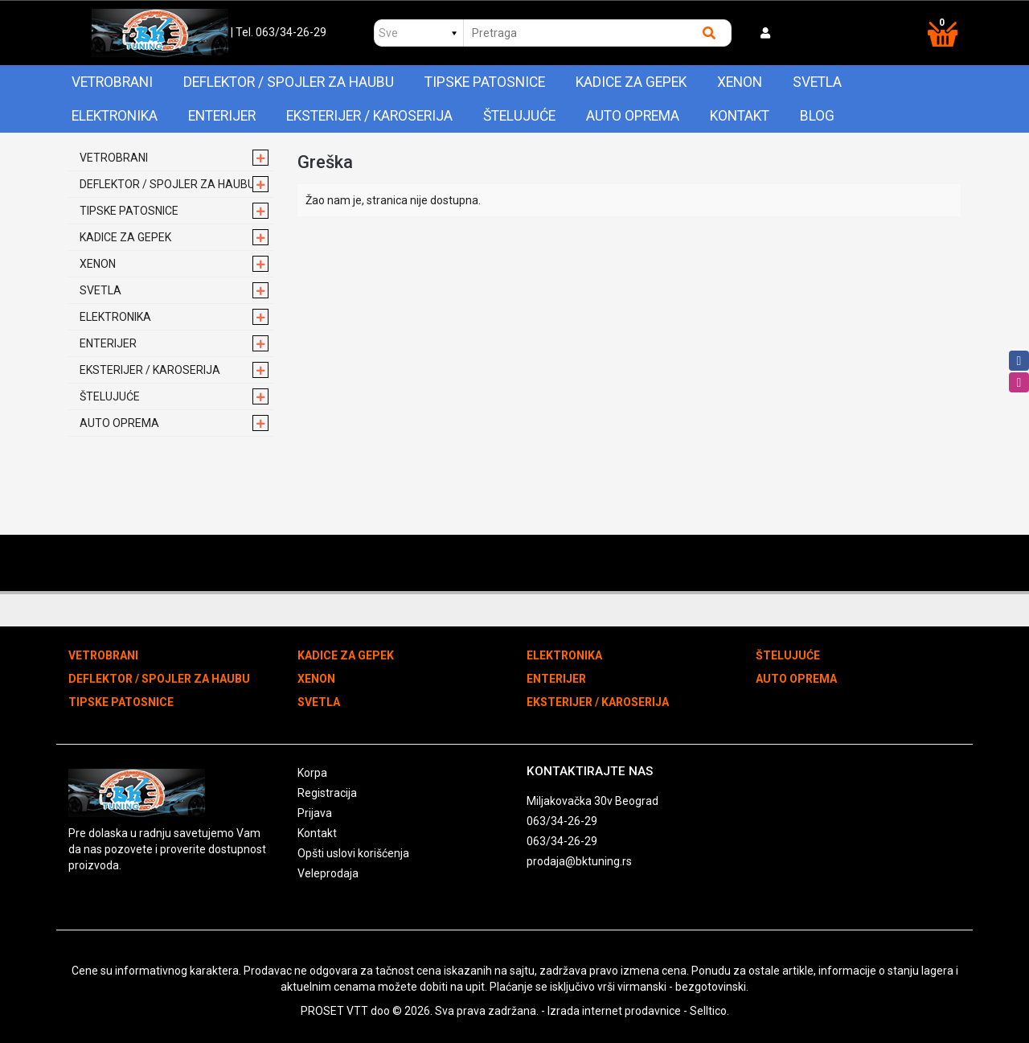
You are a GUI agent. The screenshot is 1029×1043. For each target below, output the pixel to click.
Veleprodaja (328, 873)
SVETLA (817, 82)
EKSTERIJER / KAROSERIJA (369, 116)
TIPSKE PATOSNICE (484, 82)
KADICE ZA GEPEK (631, 82)
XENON (739, 82)
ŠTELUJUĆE (519, 116)
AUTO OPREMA (632, 116)
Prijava (314, 813)
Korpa (312, 772)
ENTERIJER (222, 116)
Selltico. (709, 1010)
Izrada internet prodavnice (614, 1010)
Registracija (327, 792)
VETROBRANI (112, 82)
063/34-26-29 (562, 821)
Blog (817, 116)
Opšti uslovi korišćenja (353, 853)
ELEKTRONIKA (115, 116)
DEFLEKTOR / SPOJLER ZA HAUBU (288, 82)
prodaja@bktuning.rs (579, 861)
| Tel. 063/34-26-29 (278, 32)
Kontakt (739, 116)
